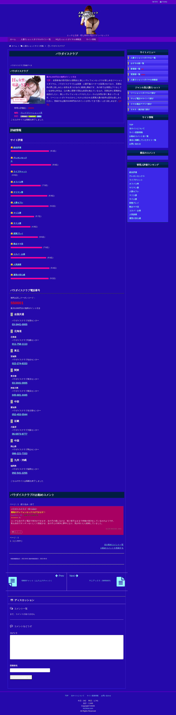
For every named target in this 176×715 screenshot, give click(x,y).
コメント (14, 633)
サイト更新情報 (136, 132)
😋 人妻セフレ (17, 202)
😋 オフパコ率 (17, 182)
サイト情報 (91, 39)
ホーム (13, 39)
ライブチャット (136, 180)
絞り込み (32, 509)
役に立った (16, 532)
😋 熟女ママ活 (17, 244)
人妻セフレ (134, 191)
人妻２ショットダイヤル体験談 (144, 80)
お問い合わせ (135, 144)
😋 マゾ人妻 (16, 213)
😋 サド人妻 (16, 223)
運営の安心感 (135, 218)
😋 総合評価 (16, 147)
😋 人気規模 (16, 264)
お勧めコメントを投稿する (111, 548)
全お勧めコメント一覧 (113, 544)
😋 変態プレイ (17, 233)
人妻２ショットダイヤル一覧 (143, 58)
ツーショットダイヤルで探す (143, 93)
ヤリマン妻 (134, 187)
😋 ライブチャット (19, 171)
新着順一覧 (137, 69)
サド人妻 (133, 199)
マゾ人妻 (133, 195)
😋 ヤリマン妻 (17, 192)
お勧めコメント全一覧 (138, 136)
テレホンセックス (137, 176)
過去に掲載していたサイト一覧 (142, 140)
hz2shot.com (88, 708)
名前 (66, 666)
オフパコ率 (134, 184)
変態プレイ (134, 203)
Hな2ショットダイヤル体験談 (68, 39)
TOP (131, 125)
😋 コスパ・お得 (18, 254)
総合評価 (133, 172)
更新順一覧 (138, 74)
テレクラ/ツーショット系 (31, 113)
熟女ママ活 (134, 207)
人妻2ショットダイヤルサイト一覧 (36, 39)
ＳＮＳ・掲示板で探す (140, 109)
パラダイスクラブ (18, 509)
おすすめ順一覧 (137, 63)
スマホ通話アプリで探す (141, 104)
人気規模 (133, 214)
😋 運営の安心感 (18, 275)
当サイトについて (137, 128)
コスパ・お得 (135, 211)
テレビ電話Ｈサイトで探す (142, 98)
